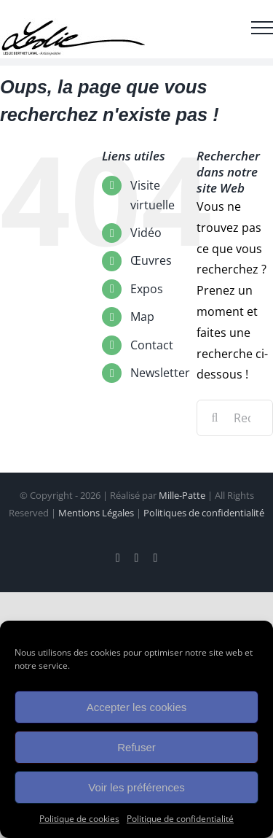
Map (142, 317)
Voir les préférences (136, 787)
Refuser (136, 747)
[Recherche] (215, 418)
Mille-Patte (182, 495)
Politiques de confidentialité (203, 512)
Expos (146, 289)
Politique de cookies (79, 818)
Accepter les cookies (137, 707)
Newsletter (160, 373)
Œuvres (151, 260)
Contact (151, 345)
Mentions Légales (96, 512)
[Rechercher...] (235, 418)
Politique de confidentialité (180, 818)
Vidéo (146, 233)
